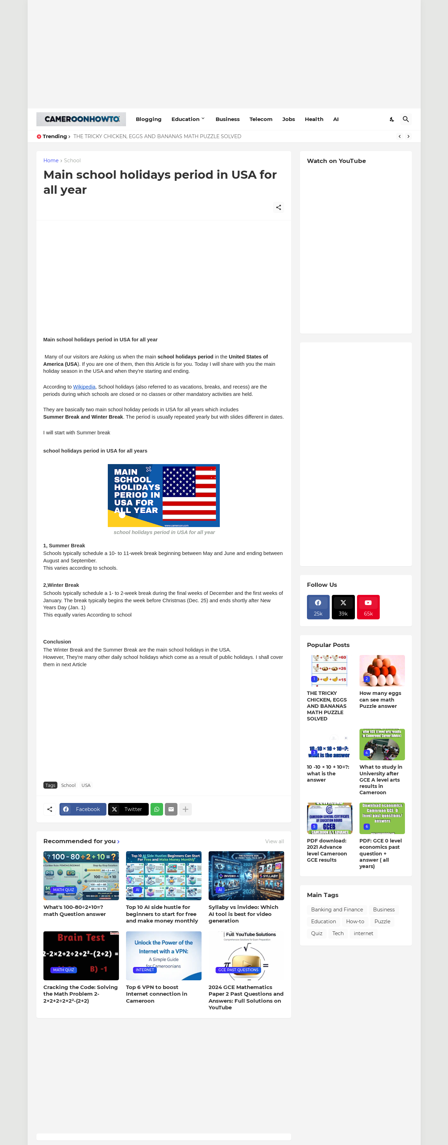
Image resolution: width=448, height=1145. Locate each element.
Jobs (288, 119)
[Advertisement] (224, 54)
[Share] (278, 207)
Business (228, 119)
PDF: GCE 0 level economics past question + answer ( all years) (380, 853)
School (72, 161)
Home (50, 161)
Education (186, 119)
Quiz (316, 933)
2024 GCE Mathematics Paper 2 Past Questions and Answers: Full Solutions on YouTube (246, 997)
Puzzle (382, 921)
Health (314, 119)
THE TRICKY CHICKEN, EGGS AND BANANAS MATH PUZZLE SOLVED (157, 136)
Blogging (149, 119)
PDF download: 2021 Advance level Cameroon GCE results (327, 850)
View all (274, 841)
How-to (355, 921)
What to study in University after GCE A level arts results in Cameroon (380, 780)
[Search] (406, 119)
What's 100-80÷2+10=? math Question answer (74, 910)
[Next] (408, 136)
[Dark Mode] (392, 119)
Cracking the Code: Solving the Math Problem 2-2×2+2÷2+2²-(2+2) (80, 994)
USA (86, 785)
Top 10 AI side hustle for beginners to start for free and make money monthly (162, 914)
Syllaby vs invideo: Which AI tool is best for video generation (243, 914)
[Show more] (185, 809)
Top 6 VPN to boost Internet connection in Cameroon (156, 994)
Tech (338, 933)
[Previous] (399, 136)
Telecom (261, 119)
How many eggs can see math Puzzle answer (380, 699)
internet (363, 933)
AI (336, 119)
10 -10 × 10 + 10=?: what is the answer (328, 773)
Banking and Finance (337, 909)
